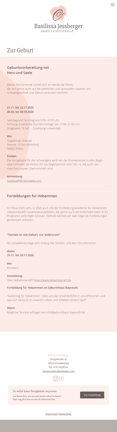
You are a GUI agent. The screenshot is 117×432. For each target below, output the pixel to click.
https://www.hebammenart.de (52, 280)
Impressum (52, 414)
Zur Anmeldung (92, 395)
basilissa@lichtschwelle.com (24, 181)
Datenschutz (64, 414)
